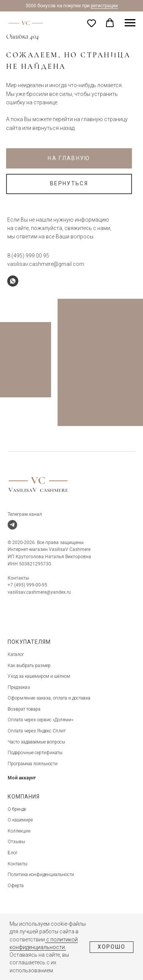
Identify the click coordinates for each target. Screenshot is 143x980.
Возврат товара (24, 709)
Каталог (16, 654)
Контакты (17, 864)
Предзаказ (19, 687)
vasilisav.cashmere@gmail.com (45, 264)
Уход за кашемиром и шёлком (39, 676)
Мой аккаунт (22, 778)
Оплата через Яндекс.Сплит (37, 731)
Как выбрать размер (29, 665)
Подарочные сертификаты (35, 752)
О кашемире (20, 820)
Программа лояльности (33, 763)
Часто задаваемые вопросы (36, 742)
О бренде (17, 809)
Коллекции (19, 831)
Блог (13, 852)
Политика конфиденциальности (41, 874)
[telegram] (12, 525)
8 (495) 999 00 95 (28, 256)
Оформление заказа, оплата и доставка (49, 698)
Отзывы (16, 841)
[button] (91, 23)
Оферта (16, 885)
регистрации (104, 5)
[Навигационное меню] (130, 23)
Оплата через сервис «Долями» (40, 719)
